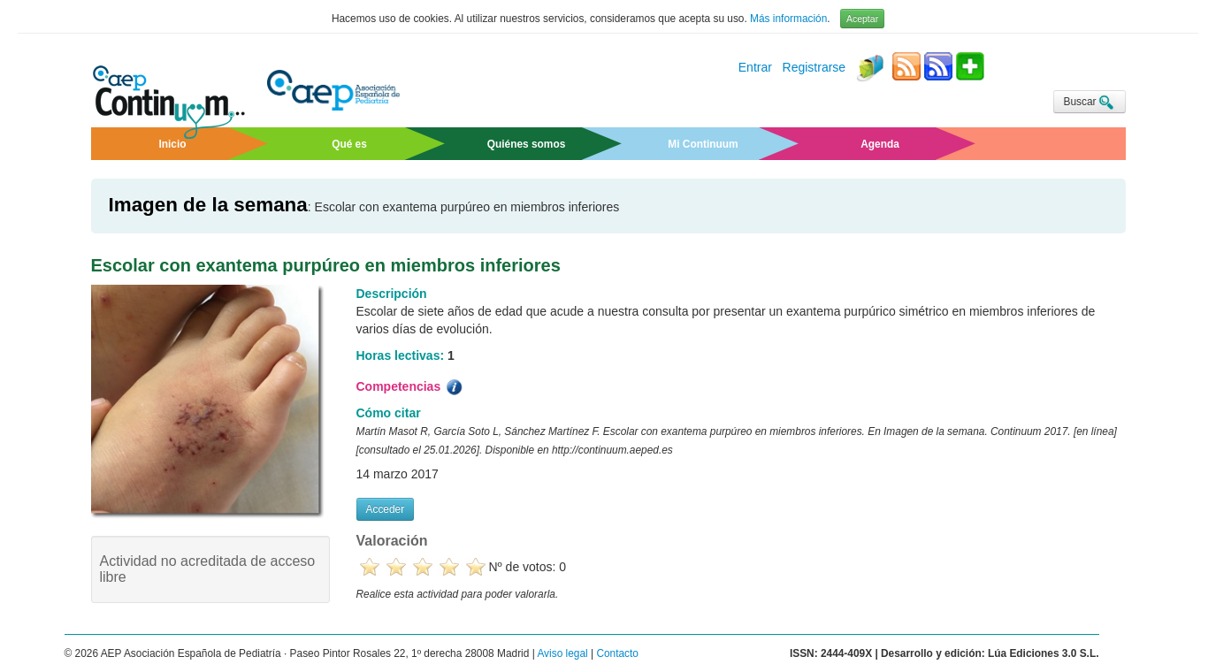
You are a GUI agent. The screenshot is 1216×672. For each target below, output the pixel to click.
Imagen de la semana (208, 205)
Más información (788, 18)
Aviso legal (562, 653)
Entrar (755, 68)
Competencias (411, 387)
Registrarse (814, 68)
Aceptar (862, 18)
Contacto (617, 653)
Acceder (385, 509)
